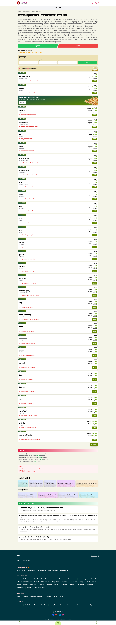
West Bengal (20, 587)
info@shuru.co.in (26, 560)
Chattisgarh (25, 579)
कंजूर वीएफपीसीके (88, 495)
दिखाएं (87, 63)
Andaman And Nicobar (25, 582)
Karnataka (68, 579)
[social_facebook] (53, 615)
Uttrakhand (73, 582)
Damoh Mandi (41, 570)
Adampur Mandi (53, 570)
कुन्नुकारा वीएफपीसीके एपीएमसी (48, 495)
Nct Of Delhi (58, 579)
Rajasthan (65, 582)
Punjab (19, 584)
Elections (25, 596)
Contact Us (28, 605)
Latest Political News (36, 596)
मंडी (60, 8)
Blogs (55, 596)
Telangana (64, 584)
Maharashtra (48, 579)
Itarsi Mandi (31, 570)
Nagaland (90, 584)
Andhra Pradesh (92, 582)
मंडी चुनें (40, 60)
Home (19, 11)
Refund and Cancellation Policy (83, 605)
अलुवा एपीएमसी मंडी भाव (36, 483)
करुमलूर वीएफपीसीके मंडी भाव (65, 483)
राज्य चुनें (21, 60)
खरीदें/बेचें (94, 81)
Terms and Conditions (40, 605)
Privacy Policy (54, 605)
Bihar (18, 579)
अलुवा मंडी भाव (23, 483)
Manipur (82, 582)
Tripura (72, 584)
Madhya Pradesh (37, 579)
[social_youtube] (56, 615)
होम (56, 8)
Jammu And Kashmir (52, 584)
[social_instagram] (63, 615)
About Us (95, 556)
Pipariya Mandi (21, 570)
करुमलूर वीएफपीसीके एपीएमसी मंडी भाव (87, 483)
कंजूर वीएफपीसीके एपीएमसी (68, 495)
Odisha (97, 579)
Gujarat (36, 582)
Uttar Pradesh (45, 582)
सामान (59, 60)
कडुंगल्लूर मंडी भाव (50, 483)
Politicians (48, 596)
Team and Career (65, 605)
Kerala (28, 11)
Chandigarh (80, 584)
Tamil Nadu (33, 584)
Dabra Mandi (64, 570)
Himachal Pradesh (40, 587)
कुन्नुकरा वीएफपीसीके (27, 495)
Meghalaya (55, 582)
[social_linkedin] (60, 615)
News (18, 596)
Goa (75, 579)
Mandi (24, 11)
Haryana (29, 587)
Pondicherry (82, 579)
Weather (62, 596)
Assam (42, 584)
